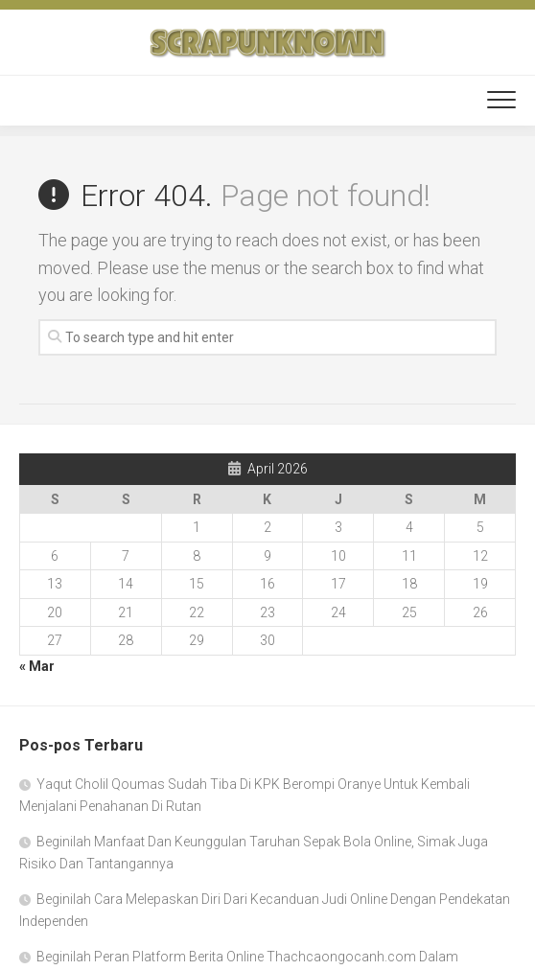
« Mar (37, 666)
